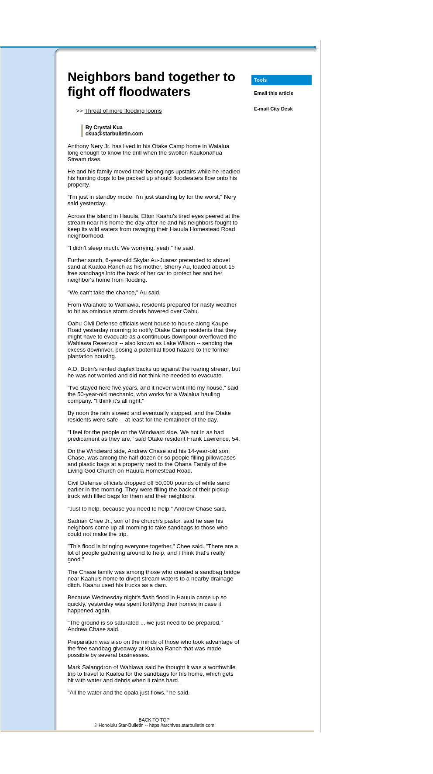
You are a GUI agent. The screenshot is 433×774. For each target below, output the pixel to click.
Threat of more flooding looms (123, 110)
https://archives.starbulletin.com (181, 725)
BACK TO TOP (154, 719)
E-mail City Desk (273, 108)
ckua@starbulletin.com (114, 134)
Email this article (273, 93)
